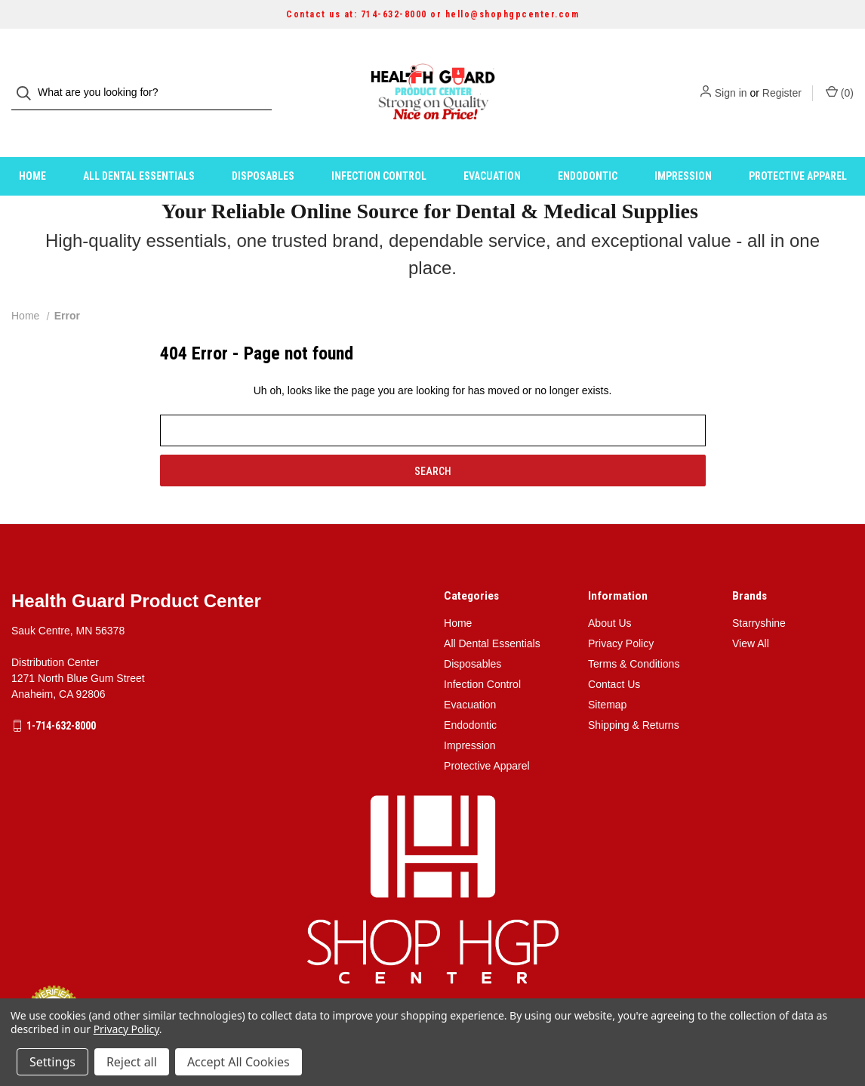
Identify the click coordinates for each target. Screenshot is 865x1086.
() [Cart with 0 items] (840, 77)
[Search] (28, 78)
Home (32, 146)
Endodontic (587, 146)
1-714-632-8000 (61, 696)
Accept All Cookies (238, 1062)
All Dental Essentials (139, 146)
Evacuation (492, 146)
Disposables (263, 146)
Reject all (131, 1062)
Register (782, 78)
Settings (52, 1062)
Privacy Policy (621, 613)
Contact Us (614, 654)
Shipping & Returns (633, 695)
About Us (610, 593)
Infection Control (378, 146)
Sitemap (607, 674)
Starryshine (759, 593)
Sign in (731, 78)
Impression (683, 146)
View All (750, 613)
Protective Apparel (798, 146)
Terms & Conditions (633, 634)
